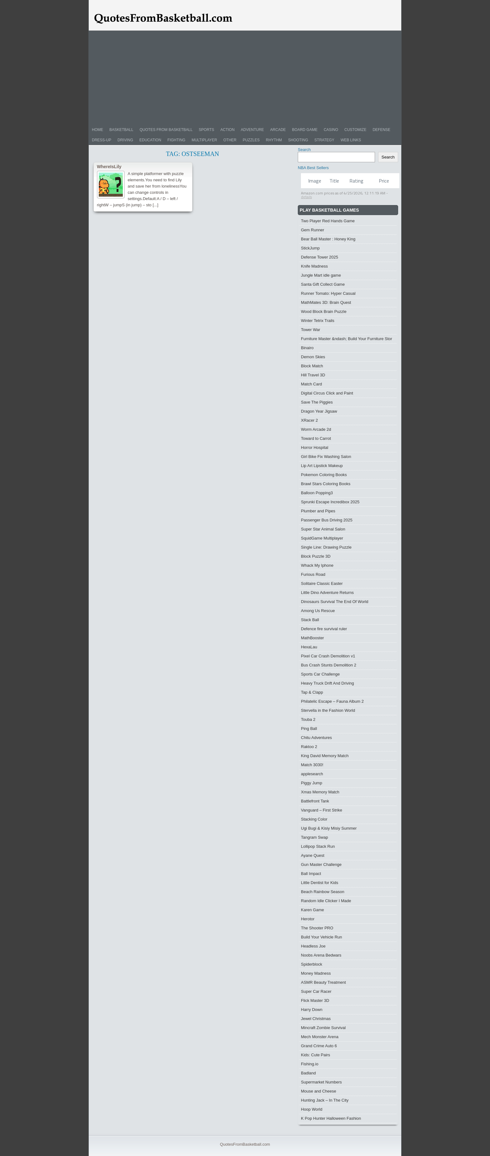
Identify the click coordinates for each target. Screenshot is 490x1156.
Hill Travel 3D (313, 375)
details (306, 197)
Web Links (351, 140)
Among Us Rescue (318, 610)
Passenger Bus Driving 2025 (326, 520)
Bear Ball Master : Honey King (328, 239)
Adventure (252, 130)
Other (230, 140)
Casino (331, 130)
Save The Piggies (317, 402)
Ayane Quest (312, 855)
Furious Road (313, 574)
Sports (206, 130)
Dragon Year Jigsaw (319, 411)
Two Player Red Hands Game (328, 221)
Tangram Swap (314, 837)
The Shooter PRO (317, 928)
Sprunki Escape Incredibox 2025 (330, 502)
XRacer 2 (309, 420)
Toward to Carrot (316, 438)
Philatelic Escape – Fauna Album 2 (332, 701)
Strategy (324, 140)
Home (97, 130)
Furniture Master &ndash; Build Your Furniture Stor (346, 338)
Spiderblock (311, 964)
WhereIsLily (109, 166)
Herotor (307, 919)
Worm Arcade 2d (316, 429)
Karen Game (312, 909)
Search (304, 149)
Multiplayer (204, 140)
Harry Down (311, 1009)
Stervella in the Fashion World (328, 710)
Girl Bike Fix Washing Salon (326, 456)
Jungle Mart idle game (321, 275)
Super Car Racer (316, 991)
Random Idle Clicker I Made (326, 900)
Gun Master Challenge (321, 864)
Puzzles (251, 140)
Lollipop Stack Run (318, 846)
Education (150, 140)
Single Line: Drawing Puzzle (326, 547)
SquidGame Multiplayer (322, 538)
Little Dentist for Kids (319, 882)
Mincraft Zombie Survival (323, 1027)
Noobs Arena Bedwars (321, 955)
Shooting (298, 140)
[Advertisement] (245, 77)
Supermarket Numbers (321, 1082)
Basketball (121, 130)
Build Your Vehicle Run (321, 937)
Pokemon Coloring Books (324, 474)
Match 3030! (312, 764)
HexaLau (309, 647)
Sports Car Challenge (320, 674)
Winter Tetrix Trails (317, 320)
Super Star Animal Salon (323, 529)
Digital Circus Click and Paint (327, 393)
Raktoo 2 (309, 746)
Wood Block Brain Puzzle (324, 311)
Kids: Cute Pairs (315, 1055)
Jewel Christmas (316, 1018)
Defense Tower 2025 (319, 257)
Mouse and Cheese (318, 1091)
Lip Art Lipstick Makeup (322, 465)
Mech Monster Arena (319, 1036)
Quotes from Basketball (166, 130)
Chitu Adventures (316, 737)
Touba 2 (308, 719)
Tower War (310, 329)
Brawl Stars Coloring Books (325, 483)
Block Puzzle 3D (316, 556)
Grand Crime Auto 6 (319, 1045)
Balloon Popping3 (317, 492)
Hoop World (311, 1109)
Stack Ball (310, 619)
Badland (308, 1073)
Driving (125, 140)
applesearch (312, 774)
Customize (355, 130)
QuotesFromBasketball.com (245, 1144)
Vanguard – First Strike (321, 810)
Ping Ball (309, 728)
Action (227, 130)
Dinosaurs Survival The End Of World (334, 601)
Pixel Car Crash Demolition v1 (328, 656)
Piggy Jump (311, 783)
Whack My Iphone (317, 565)
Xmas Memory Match (320, 792)
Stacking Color (314, 819)
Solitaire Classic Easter (322, 583)
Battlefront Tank (315, 801)
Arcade (278, 130)
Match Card (311, 384)
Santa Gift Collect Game (323, 284)
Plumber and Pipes (318, 511)
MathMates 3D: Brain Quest (326, 302)
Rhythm (274, 140)
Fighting (176, 140)
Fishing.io (309, 1064)
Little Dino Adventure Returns (327, 592)
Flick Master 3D (315, 1000)
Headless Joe (313, 946)
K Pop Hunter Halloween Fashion (331, 1118)
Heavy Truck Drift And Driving (327, 683)
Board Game (305, 130)
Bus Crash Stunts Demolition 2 (328, 665)
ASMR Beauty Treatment (323, 982)
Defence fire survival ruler (324, 628)
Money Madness (316, 973)
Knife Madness (314, 266)
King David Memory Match (324, 755)
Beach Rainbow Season (322, 891)
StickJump (310, 248)
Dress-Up (101, 140)
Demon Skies (313, 356)
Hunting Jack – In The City (324, 1100)
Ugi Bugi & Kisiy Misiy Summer (329, 828)
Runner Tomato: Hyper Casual (328, 293)
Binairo (307, 347)
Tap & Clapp (312, 692)
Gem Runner (312, 230)
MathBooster (312, 638)
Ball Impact (311, 873)
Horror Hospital (314, 447)
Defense (381, 130)
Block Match (312, 366)
